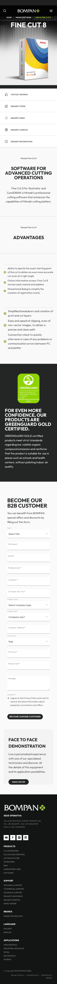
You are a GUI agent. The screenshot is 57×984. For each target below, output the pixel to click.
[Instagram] (19, 837)
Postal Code (14, 663)
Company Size (12, 611)
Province (12, 651)
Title (9, 528)
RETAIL (7, 952)
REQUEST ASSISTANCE (13, 896)
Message (12, 678)
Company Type (12, 599)
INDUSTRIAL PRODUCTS (14, 948)
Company (13, 579)
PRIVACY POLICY (17, 975)
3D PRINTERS (9, 862)
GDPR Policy (46, 975)
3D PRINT (7, 959)
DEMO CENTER (10, 903)
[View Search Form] (5, 11)
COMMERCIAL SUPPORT (14, 889)
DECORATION (10, 956)
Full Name (13, 544)
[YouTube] (6, 837)
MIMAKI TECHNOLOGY (13, 916)
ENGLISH (7, 932)
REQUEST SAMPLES (12, 900)
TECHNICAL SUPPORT (13, 885)
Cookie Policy (32, 975)
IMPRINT (49, 978)
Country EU (11, 636)
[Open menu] (51, 10)
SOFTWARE (9, 873)
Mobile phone (14, 568)
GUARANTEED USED (12, 869)
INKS (6, 865)
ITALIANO (8, 928)
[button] (28, 106)
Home (9, 17)
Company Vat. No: (16, 591)
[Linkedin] (25, 837)
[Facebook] (12, 837)
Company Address (16, 627)
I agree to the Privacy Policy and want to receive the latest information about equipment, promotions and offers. (29, 702)
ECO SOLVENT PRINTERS (14, 854)
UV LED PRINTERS (11, 851)
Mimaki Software (23, 17)
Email (11, 556)
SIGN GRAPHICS (10, 945)
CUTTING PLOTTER (11, 858)
